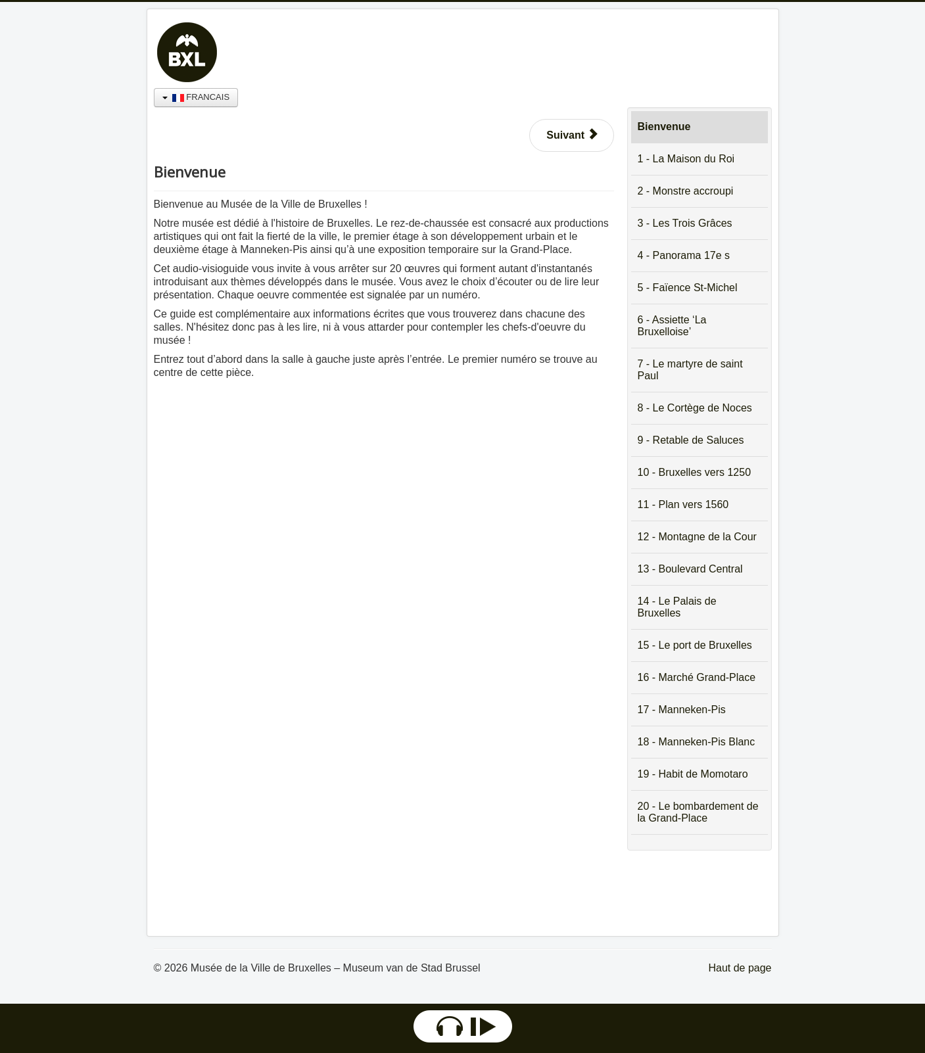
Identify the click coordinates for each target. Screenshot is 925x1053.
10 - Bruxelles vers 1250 (694, 472)
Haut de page (739, 967)
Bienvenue (664, 126)
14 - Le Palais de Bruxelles (677, 607)
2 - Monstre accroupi (686, 191)
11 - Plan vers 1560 (683, 504)
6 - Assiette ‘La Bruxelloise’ (672, 325)
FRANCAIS (196, 97)
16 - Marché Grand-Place (697, 677)
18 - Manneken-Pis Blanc (696, 741)
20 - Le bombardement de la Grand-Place (698, 812)
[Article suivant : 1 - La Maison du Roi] (571, 135)
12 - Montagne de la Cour (697, 536)
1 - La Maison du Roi (686, 158)
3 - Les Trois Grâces (685, 223)
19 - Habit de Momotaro (693, 774)
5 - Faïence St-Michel (688, 287)
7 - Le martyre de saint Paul (690, 369)
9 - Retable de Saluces (691, 440)
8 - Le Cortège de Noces (695, 407)
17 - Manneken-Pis (682, 709)
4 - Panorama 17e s (684, 255)
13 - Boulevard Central (690, 568)
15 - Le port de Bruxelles (695, 645)
